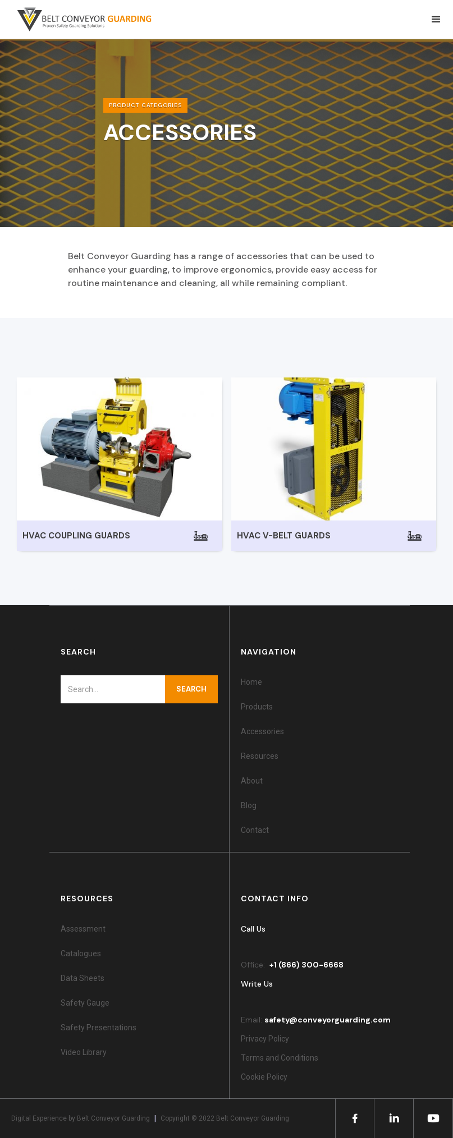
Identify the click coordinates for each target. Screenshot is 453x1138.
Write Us (257, 984)
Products (257, 706)
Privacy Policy (265, 1038)
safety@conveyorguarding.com (327, 1020)
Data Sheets (82, 978)
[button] (436, 19)
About (252, 780)
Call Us (253, 929)
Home (251, 682)
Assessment (83, 928)
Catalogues (81, 953)
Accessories (262, 731)
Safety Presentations (98, 1027)
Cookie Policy (266, 1076)
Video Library (84, 1052)
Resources (259, 756)
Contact (255, 830)
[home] (78, 19)
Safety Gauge (85, 1002)
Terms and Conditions (279, 1057)
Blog (249, 805)
